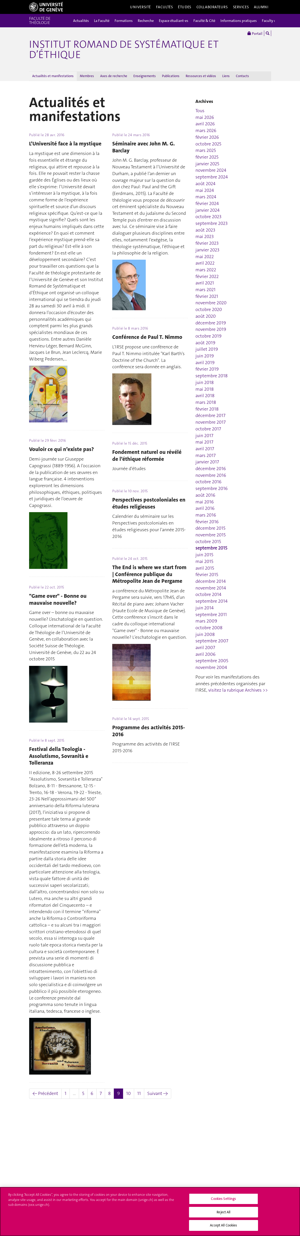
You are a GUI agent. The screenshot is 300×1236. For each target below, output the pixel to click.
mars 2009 (206, 621)
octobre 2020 (208, 309)
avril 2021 (204, 283)
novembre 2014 (210, 588)
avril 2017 (204, 449)
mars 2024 (205, 197)
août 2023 (205, 230)
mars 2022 (205, 270)
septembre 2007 (211, 641)
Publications (170, 76)
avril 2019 (205, 362)
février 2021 (206, 296)
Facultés (164, 7)
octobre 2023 (208, 217)
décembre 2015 (210, 528)
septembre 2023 (211, 223)
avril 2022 (205, 263)
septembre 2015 (211, 548)
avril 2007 (205, 647)
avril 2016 (205, 508)
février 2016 (207, 522)
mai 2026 (204, 117)
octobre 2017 (208, 429)
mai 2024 (204, 190)
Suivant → (157, 1093)
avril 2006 (205, 654)
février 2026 (207, 137)
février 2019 (207, 369)
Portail (254, 33)
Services (241, 7)
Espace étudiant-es (173, 20)
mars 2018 (205, 402)
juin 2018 (204, 382)
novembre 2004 (211, 667)
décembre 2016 (210, 468)
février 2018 (207, 409)
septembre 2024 (211, 177)
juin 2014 (204, 608)
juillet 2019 (206, 349)
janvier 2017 (207, 462)
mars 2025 (205, 150)
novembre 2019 (210, 329)
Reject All (223, 1215)
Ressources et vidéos (201, 76)
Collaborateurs (212, 7)
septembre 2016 (211, 488)
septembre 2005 (211, 661)
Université (140, 7)
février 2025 (206, 157)
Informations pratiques (238, 20)
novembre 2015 (210, 535)
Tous (199, 111)
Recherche (146, 20)
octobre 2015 (208, 541)
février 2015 (206, 574)
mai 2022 (204, 256)
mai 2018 (204, 389)
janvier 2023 (207, 250)
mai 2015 (204, 561)
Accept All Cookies (223, 1228)
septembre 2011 (211, 614)
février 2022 (207, 276)
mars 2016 (205, 515)
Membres (87, 76)
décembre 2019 (210, 323)
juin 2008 (205, 634)
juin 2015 (204, 555)
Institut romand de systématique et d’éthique (124, 49)
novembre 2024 (210, 170)
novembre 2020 (211, 303)
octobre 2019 (208, 336)
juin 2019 (204, 356)
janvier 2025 (207, 164)
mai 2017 (204, 442)
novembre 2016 (210, 475)
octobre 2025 (208, 144)
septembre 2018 (211, 376)
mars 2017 (205, 455)
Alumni (261, 7)
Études (184, 7)
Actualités (81, 20)
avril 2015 (204, 568)
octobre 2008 (208, 628)
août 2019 (205, 343)
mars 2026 (205, 130)
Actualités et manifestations (53, 76)
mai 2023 (204, 236)
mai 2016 (204, 502)
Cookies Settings (223, 1202)
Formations (124, 20)
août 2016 (205, 495)
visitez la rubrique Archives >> (238, 690)
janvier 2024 (207, 210)
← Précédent (45, 1093)
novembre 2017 (210, 422)
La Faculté (101, 20)
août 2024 (205, 184)
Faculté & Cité (204, 20)
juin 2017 (204, 435)
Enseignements (144, 76)
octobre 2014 (208, 594)
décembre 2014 (210, 581)
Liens (226, 76)
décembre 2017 (210, 415)
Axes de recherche (113, 76)
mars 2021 (205, 290)
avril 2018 (205, 395)
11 (139, 1093)
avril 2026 (205, 124)
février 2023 (207, 243)
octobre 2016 (208, 482)
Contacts (242, 76)
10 (128, 1093)
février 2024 (207, 203)
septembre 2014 (211, 601)
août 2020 (205, 316)
